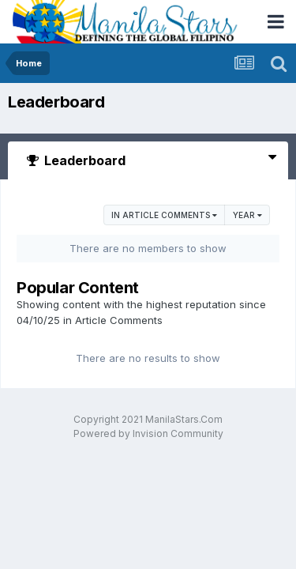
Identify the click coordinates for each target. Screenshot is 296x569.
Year (247, 215)
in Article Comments (164, 215)
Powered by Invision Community (148, 433)
